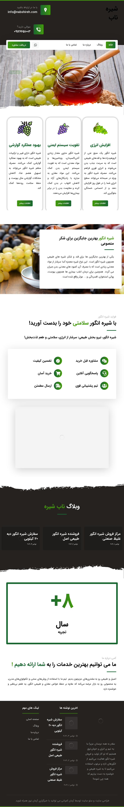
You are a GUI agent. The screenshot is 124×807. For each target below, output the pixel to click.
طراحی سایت (102, 801)
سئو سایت (87, 801)
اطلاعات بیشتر (100, 203)
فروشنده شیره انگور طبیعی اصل (55, 750)
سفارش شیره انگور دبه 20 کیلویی (54, 725)
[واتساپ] (35, 45)
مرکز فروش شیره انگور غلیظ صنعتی (55, 774)
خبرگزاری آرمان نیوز (37, 801)
